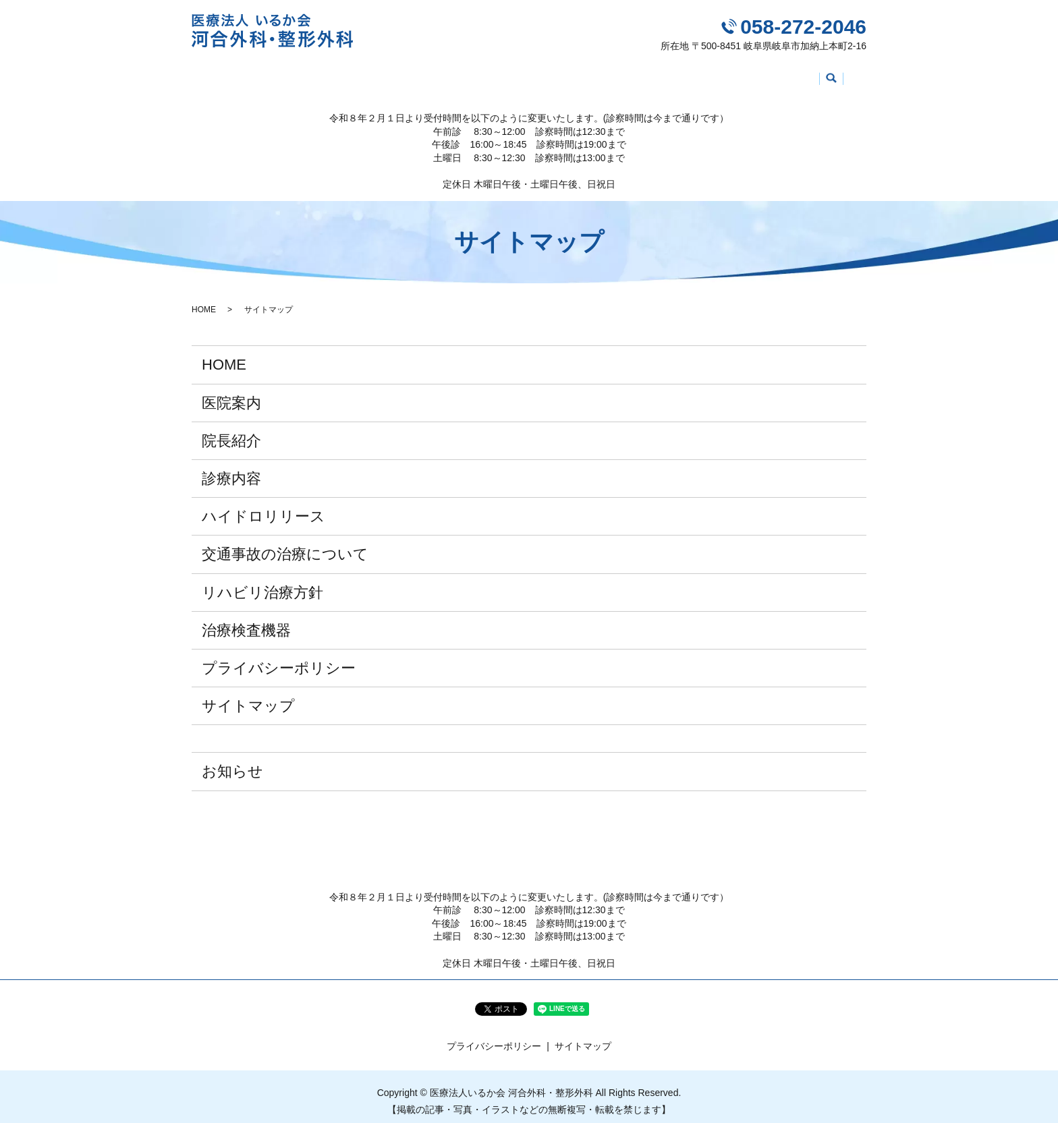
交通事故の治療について (596, 75)
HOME (218, 75)
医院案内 (276, 75)
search (853, 77)
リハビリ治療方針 (710, 75)
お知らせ (232, 761)
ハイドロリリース (482, 75)
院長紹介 (338, 75)
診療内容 (401, 75)
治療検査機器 (801, 75)
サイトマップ (248, 696)
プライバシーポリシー (279, 658)
